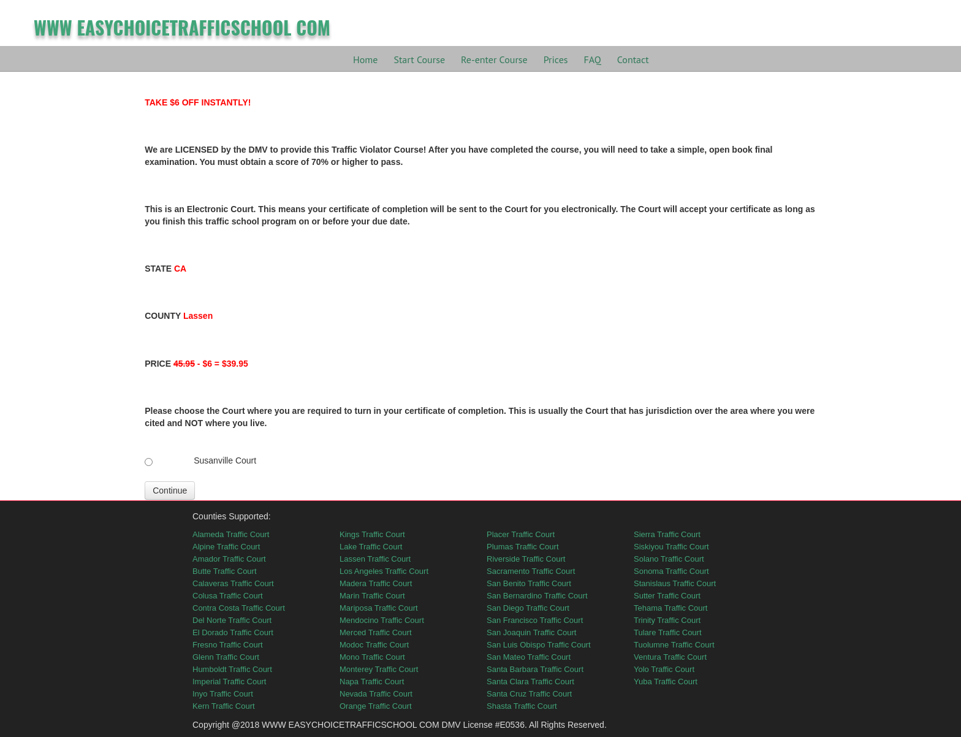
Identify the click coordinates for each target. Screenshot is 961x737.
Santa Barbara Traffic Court (535, 669)
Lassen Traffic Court (375, 558)
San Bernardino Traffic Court (537, 595)
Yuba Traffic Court (665, 681)
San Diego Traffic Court (528, 608)
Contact (633, 59)
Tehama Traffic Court (670, 608)
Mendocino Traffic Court (382, 620)
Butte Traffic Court (224, 571)
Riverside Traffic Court (526, 558)
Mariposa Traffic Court (379, 608)
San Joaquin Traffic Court (531, 632)
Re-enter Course (494, 59)
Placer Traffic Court (521, 534)
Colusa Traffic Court (227, 595)
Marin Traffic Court (372, 595)
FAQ (592, 59)
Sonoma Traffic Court (671, 571)
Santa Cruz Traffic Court (529, 693)
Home (365, 59)
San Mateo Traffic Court (529, 657)
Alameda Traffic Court (230, 534)
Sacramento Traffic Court (531, 571)
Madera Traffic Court (376, 583)
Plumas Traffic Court (523, 546)
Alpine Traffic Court (226, 546)
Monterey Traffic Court (379, 669)
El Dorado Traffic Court (232, 632)
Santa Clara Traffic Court (530, 681)
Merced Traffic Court (376, 632)
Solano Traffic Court (669, 558)
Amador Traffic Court (229, 558)
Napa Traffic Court (372, 681)
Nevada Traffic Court (376, 693)
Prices (556, 59)
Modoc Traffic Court (374, 644)
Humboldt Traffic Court (232, 669)
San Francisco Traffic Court (535, 620)
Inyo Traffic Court (222, 693)
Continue (170, 490)
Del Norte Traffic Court (232, 620)
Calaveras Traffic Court (233, 583)
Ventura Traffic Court (670, 657)
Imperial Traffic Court (229, 681)
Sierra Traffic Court (667, 534)
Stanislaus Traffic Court (675, 583)
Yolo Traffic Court (664, 669)
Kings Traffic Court (372, 534)
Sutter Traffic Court (667, 595)
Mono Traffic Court (372, 657)
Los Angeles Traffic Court (384, 571)
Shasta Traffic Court (522, 706)
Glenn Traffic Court (225, 657)
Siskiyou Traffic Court (671, 546)
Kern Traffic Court (223, 706)
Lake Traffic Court (371, 546)
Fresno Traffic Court (227, 644)
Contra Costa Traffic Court (238, 608)
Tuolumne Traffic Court (674, 644)
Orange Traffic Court (376, 706)
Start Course (419, 59)
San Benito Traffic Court (529, 583)
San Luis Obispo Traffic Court (539, 644)
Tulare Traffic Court (668, 632)
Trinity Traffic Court (667, 620)
